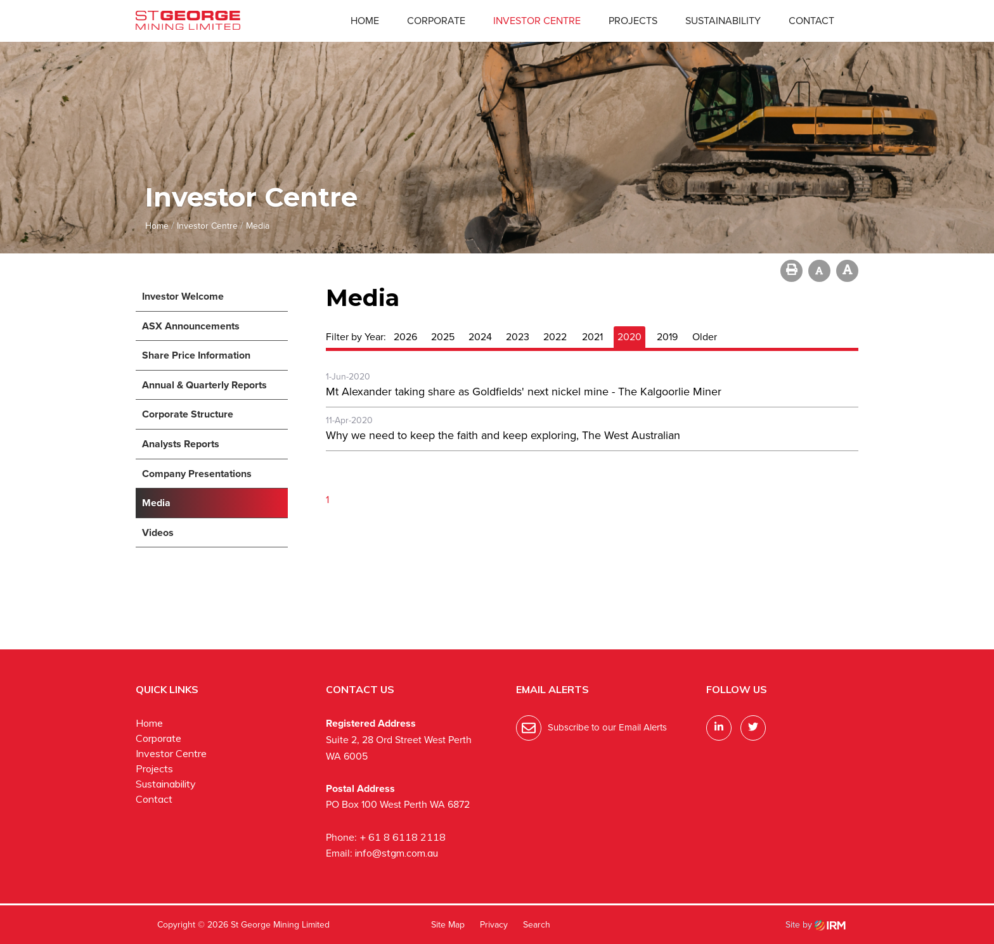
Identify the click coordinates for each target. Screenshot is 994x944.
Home (365, 20)
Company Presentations (197, 473)
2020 (629, 336)
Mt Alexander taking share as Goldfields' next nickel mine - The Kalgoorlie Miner (523, 391)
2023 (517, 336)
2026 (405, 336)
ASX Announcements (191, 326)
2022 (555, 336)
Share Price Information (196, 355)
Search (536, 924)
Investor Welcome (183, 296)
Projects (633, 20)
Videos (158, 532)
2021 (592, 336)
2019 (667, 336)
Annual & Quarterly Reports (204, 385)
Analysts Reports (180, 444)
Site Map (448, 924)
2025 (443, 336)
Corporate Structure (187, 414)
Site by (815, 924)
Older (704, 336)
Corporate (436, 20)
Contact (811, 20)
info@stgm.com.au (396, 852)
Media (156, 502)
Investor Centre (537, 20)
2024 (480, 336)
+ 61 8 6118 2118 (402, 837)
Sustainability (723, 20)
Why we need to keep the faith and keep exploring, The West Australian (503, 435)
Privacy (494, 924)
